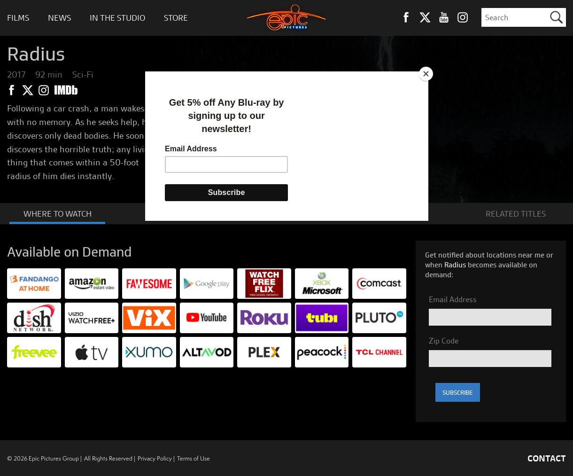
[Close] (426, 74)
